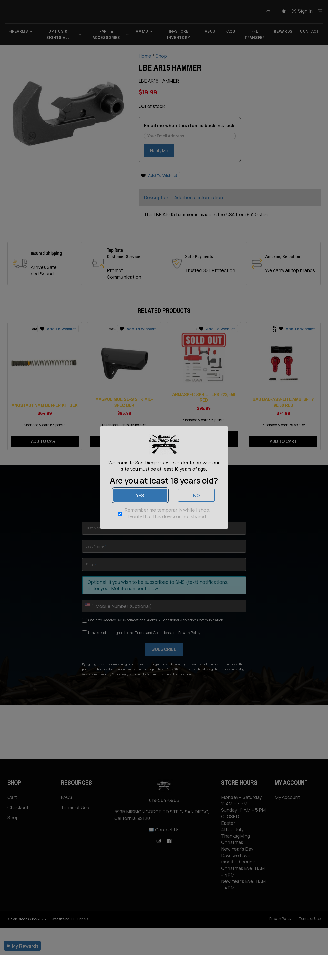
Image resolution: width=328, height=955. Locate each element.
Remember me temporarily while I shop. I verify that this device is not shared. (167, 513)
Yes (140, 495)
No (196, 495)
